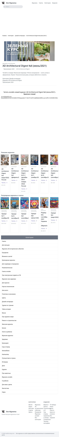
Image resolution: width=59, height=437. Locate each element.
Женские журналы (4, 211)
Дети (3, 366)
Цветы (4, 298)
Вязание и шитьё (7, 256)
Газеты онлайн (6, 271)
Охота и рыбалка (7, 332)
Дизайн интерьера (20, 35)
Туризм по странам (7, 305)
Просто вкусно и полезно (52, 412)
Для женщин (6, 245)
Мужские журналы (7, 335)
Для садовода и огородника (10, 264)
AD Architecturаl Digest (23, 69)
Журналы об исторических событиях (13, 249)
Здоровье (5, 339)
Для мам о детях (7, 384)
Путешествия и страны (9, 358)
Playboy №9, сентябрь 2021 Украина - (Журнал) (44, 219)
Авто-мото (5, 290)
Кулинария (5, 343)
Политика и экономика (9, 294)
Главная (4, 35)
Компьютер (5, 354)
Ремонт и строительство (9, 320)
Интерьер (4, 167)
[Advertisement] (29, 21)
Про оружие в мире (8, 317)
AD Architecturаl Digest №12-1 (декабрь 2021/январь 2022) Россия (25, 177)
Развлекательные (7, 268)
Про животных (6, 373)
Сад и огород (6, 347)
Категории (47, 3)
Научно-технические (8, 286)
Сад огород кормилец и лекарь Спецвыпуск (47, 415)
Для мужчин (43, 210)
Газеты (41, 3)
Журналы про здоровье (9, 279)
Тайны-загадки (6, 309)
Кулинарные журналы (8, 260)
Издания (54, 3)
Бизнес (4, 328)
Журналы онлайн (7, 377)
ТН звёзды (53, 405)
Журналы (34, 3)
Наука (4, 392)
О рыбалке (5, 381)
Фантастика (5, 388)
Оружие (4, 369)
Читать (4, 182)
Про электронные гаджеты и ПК (11, 275)
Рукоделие (5, 252)
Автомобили (5, 350)
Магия (4, 313)
